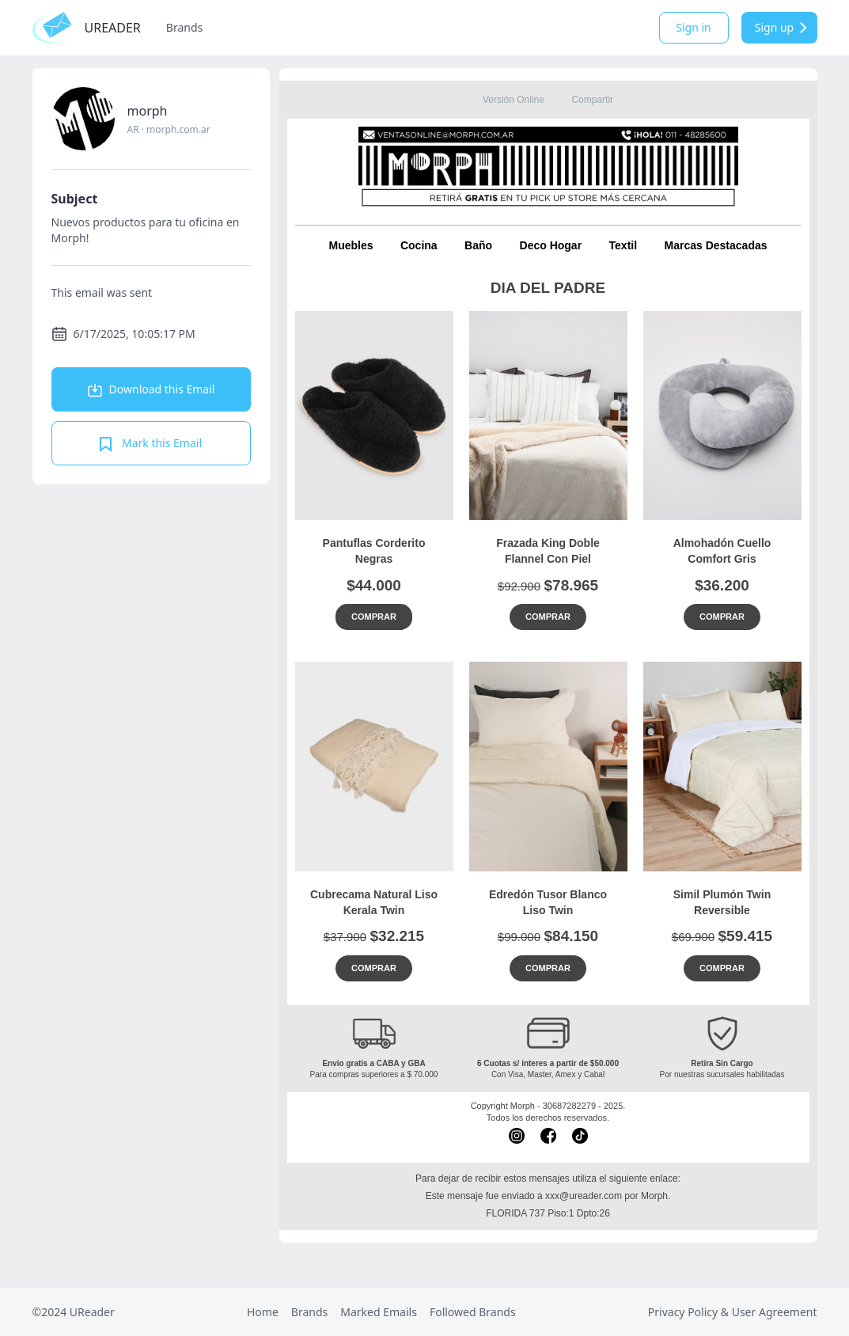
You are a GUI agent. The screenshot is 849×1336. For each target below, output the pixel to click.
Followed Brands (473, 1311)
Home (263, 1311)
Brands (184, 27)
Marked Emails (378, 1311)
